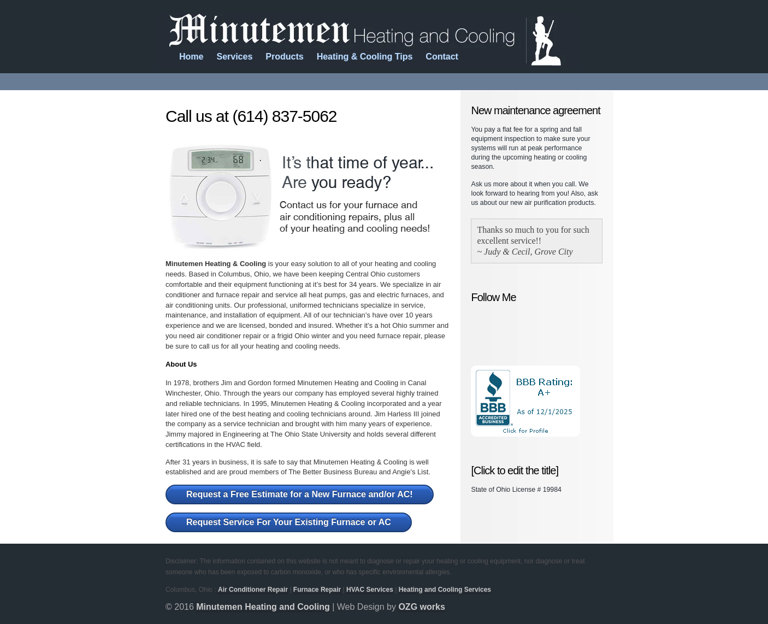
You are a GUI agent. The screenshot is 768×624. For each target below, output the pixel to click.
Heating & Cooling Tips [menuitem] (365, 56)
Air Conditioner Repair (253, 589)
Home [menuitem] (191, 56)
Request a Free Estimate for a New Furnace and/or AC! (299, 494)
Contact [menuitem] (442, 56)
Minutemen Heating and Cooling (262, 606)
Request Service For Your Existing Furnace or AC (288, 522)
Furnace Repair (317, 589)
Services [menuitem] (234, 56)
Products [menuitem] (284, 56)
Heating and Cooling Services (445, 589)
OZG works (421, 606)
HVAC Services (369, 589)
